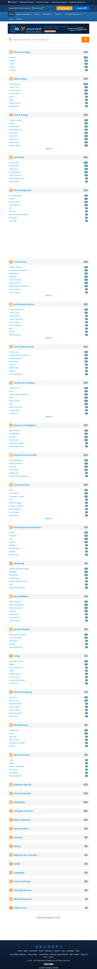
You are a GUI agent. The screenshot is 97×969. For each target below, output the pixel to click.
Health (11, 671)
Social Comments (15, 175)
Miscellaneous (20, 725)
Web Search (13, 716)
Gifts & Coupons (15, 292)
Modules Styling (14, 145)
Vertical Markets (21, 629)
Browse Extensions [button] (23, 14)
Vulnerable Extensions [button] (73, 14)
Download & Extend (27, 2)
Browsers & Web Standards (18, 214)
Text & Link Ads (14, 617)
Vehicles (12, 644)
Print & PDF (13, 136)
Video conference (15, 509)
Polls (10, 404)
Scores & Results (15, 776)
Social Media (13, 166)
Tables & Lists (14, 87)
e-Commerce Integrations (18, 270)
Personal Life (13, 683)
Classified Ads (14, 614)
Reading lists (13, 106)
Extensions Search (15, 704)
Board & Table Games (17, 766)
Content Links (14, 440)
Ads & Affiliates (20, 596)
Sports (11, 760)
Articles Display (14, 84)
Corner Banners (14, 621)
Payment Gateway (15, 267)
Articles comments (15, 407)
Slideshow (12, 57)
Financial (17, 837)
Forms (11, 391)
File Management (15, 358)
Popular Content (14, 103)
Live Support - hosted (16, 496)
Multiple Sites (13, 368)
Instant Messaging (15, 503)
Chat (10, 490)
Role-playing (13, 773)
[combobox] (47, 39)
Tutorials (12, 746)
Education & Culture (16, 661)
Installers (12, 371)
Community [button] (47, 14)
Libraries (12, 365)
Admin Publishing (15, 325)
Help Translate (74, 954)
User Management (15, 460)
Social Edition (14, 181)
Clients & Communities (25, 455)
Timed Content (14, 322)
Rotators (12, 67)
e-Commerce (19, 261)
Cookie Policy (44, 954)
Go (85, 39)
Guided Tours (20, 907)
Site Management (22, 190)
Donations (12, 277)
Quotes (11, 97)
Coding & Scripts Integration (19, 355)
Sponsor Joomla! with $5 (58, 954)
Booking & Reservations (17, 635)
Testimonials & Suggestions (18, 394)
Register (19, 19)
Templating (13, 139)
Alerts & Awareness (16, 667)
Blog (10, 328)
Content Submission (16, 319)
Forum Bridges (14, 512)
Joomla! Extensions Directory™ (26, 8)
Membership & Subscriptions (19, 286)
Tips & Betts (13, 769)
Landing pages (14, 578)
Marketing (18, 563)
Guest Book (13, 413)
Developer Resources (77, 2)
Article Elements (14, 90)
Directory (12, 542)
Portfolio (12, 532)
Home (11, 14)
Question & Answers (16, 506)
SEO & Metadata (15, 195)
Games (11, 763)
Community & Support (59, 2)
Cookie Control (14, 202)
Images (11, 64)
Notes (11, 100)
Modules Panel (14, 126)
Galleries (12, 61)
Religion (12, 664)
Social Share (13, 169)
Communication (21, 484)
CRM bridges (13, 575)
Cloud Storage (14, 548)
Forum (11, 500)
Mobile (16, 863)
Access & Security (22, 793)
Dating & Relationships (17, 680)
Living (16, 655)
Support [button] (58, 14)
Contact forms (14, 388)
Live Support (13, 493)
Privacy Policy (32, 954)
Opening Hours (14, 401)
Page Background (15, 130)
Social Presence (14, 172)
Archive (11, 332)
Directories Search (15, 713)
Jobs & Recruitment (16, 608)
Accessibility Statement (18, 954)
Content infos (13, 93)
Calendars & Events (23, 811)
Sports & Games (21, 754)
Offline (11, 733)
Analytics (12, 199)
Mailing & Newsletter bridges (19, 569)
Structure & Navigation (24, 425)
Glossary (12, 551)
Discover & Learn (43, 2)
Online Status (14, 515)
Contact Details (14, 410)
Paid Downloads (14, 289)
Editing (16, 846)
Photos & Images (21, 52)
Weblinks (12, 545)
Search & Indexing (22, 692)
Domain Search (14, 707)
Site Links (12, 211)
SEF (10, 208)
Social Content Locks (16, 178)
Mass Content (14, 740)
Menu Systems (14, 430)
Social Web (18, 157)
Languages (18, 872)
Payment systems (15, 280)
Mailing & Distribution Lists (18, 581)
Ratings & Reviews (15, 463)
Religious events (15, 674)
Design (11, 123)
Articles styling (14, 142)
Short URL (12, 221)
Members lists (14, 473)
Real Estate (13, 641)
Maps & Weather (21, 819)
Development (13, 730)
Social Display (14, 163)
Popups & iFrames (15, 120)
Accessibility (13, 133)
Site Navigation (14, 434)
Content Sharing (21, 881)
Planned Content (15, 335)
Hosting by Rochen (48, 968)
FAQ (10, 539)
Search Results (14, 710)
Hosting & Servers (22, 890)
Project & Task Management (19, 476)
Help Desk (12, 467)
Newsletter (13, 572)
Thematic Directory (15, 647)
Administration (21, 828)
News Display (20, 78)
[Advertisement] (48, 241)
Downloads (13, 536)
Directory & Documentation (27, 527)
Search (36, 14)
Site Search (13, 697)
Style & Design (20, 114)
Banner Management (16, 605)
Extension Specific (22, 784)
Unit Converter (14, 677)
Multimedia (19, 802)
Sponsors (12, 611)
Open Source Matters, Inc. (46, 960)
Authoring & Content (24, 304)
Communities (13, 470)
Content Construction (16, 309)
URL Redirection (15, 205)
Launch (81, 8)
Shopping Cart (14, 273)
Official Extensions (22, 899)
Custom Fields (14, 313)
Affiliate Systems (15, 602)
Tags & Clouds (14, 700)
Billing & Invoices (15, 283)
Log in (11, 19)
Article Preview (14, 316)
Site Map (12, 437)
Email (11, 398)
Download (64, 8)
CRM (11, 584)
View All (49, 149)
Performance (13, 352)
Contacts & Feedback (24, 382)
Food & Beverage (15, 638)
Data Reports (13, 361)
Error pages (13, 218)
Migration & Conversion (25, 855)
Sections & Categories (17, 443)
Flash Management (16, 374)
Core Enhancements (23, 346)
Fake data (12, 737)
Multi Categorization (16, 446)
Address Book (14, 555)
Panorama (12, 70)
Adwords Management (17, 588)
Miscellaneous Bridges (17, 743)
